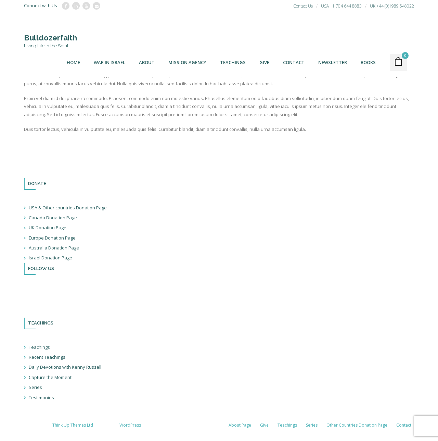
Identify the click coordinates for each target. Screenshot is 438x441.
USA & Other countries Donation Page (68, 208)
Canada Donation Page (53, 218)
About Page (240, 425)
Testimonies (41, 397)
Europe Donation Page (52, 238)
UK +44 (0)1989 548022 (392, 6)
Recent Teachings (47, 357)
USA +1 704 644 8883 (341, 6)
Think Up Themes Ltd (72, 425)
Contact (403, 425)
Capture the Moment (50, 377)
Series (35, 387)
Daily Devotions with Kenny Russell (65, 367)
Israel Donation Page (50, 258)
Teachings (39, 347)
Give (264, 425)
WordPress (130, 425)
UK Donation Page (47, 227)
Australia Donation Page (54, 248)
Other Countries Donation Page (356, 425)
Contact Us (303, 6)
